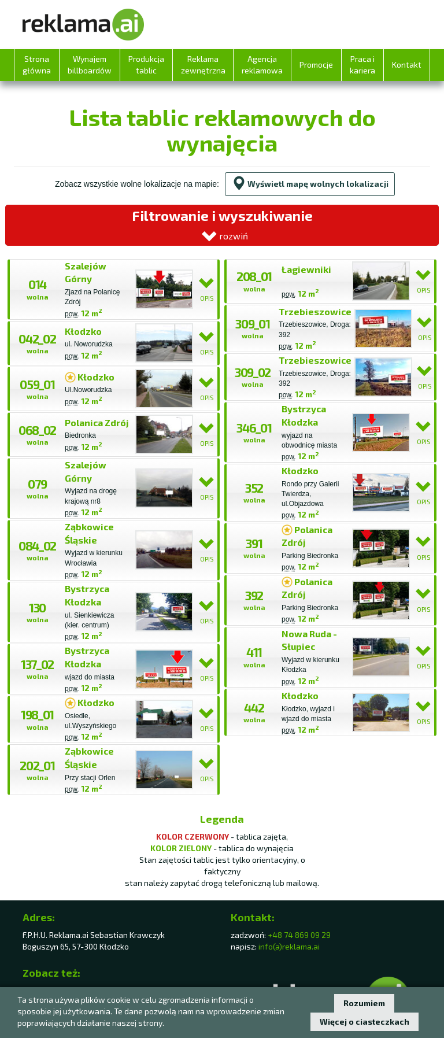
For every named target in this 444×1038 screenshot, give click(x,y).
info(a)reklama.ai (289, 946)
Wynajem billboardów (90, 64)
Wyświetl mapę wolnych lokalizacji (309, 183)
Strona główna (37, 64)
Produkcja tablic (146, 64)
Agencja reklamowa (262, 64)
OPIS (207, 289)
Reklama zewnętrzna (203, 64)
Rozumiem (364, 1003)
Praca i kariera (362, 64)
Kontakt (406, 64)
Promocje (316, 64)
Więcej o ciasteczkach (364, 1021)
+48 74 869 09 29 (299, 935)
